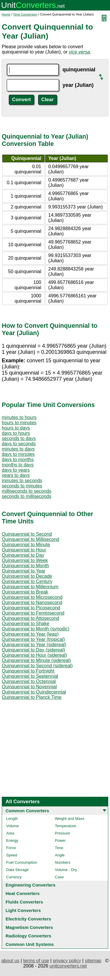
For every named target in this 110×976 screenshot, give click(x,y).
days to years (16, 470)
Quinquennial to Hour (24, 549)
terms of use (36, 960)
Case (59, 877)
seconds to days (19, 438)
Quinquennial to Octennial (29, 681)
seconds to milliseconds (26, 496)
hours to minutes (19, 422)
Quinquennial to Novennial (29, 686)
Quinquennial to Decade (27, 576)
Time (59, 848)
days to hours (16, 433)
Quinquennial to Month (25, 565)
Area (10, 833)
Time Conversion (25, 14)
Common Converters (27, 810)
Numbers (62, 862)
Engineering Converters (30, 884)
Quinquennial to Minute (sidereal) (36, 660)
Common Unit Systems (30, 944)
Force (11, 848)
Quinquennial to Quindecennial (34, 691)
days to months (18, 459)
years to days (16, 475)
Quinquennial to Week (25, 560)
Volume (12, 826)
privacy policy (67, 960)
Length (12, 818)
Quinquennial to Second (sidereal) (37, 665)
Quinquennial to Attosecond (30, 618)
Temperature (65, 826)
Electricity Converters (28, 918)
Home (6, 14)
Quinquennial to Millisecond (30, 539)
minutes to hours (19, 417)
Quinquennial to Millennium (30, 586)
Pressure (62, 833)
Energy (12, 840)
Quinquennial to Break (25, 591)
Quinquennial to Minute (26, 544)
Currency (14, 877)
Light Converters (23, 910)
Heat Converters (23, 893)
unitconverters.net (68, 965)
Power (60, 840)
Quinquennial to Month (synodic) (35, 628)
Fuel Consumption (21, 862)
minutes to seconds (22, 480)
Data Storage (17, 870)
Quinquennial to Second (27, 534)
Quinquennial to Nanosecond (32, 602)
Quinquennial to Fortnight (28, 670)
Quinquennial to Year (23, 570)
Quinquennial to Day (23, 555)
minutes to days (18, 448)
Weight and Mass (69, 818)
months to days (18, 464)
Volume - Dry (66, 870)
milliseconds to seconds (26, 491)
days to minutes (18, 454)
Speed (11, 855)
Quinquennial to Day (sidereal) (33, 649)
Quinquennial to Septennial (30, 676)
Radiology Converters (28, 935)
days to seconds (19, 443)
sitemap (93, 960)
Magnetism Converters (29, 927)
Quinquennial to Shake (25, 623)
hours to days (16, 427)
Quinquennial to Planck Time (32, 697)
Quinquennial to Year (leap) (30, 634)
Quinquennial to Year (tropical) (33, 639)
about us (10, 960)
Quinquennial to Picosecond (31, 607)
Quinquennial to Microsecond (32, 597)
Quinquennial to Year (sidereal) (34, 644)
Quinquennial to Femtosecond (33, 613)
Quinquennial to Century (27, 581)
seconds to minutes (22, 485)
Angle (60, 855)
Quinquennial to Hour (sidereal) (34, 655)
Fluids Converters (24, 901)
